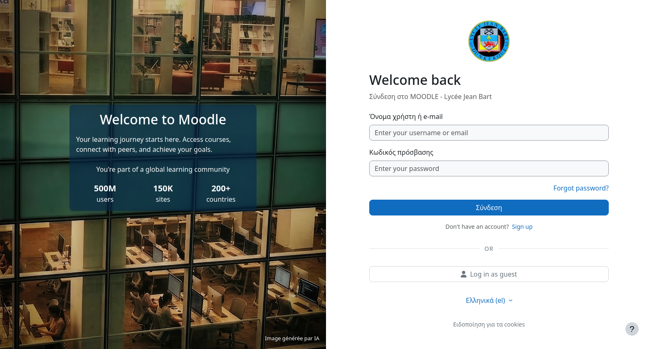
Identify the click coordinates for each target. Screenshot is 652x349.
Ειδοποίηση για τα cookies (489, 324)
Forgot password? (581, 188)
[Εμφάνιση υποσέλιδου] (632, 329)
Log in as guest (489, 274)
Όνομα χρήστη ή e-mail (406, 116)
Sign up (522, 226)
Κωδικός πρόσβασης (401, 152)
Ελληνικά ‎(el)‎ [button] (486, 300)
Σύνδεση (489, 207)
